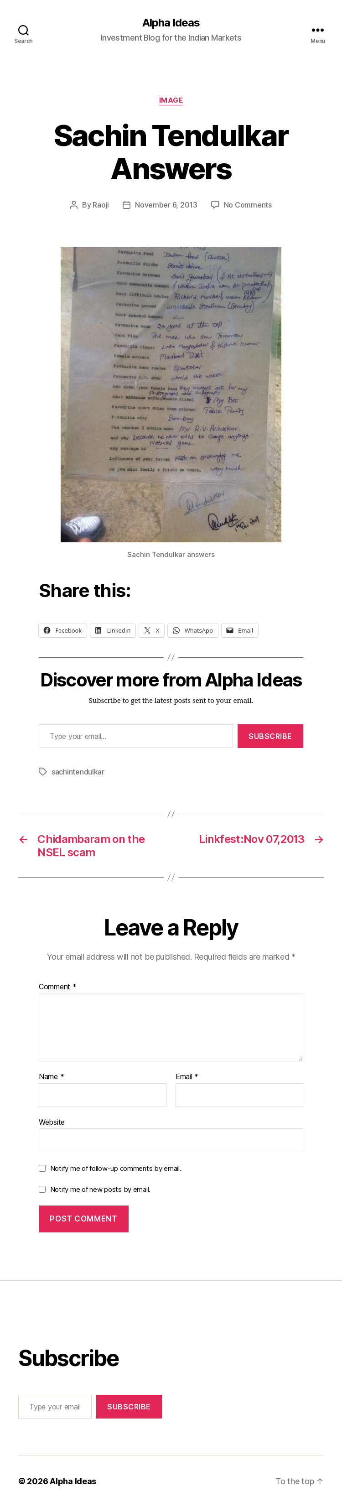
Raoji (101, 204)
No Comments (248, 204)
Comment (58, 987)
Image (171, 100)
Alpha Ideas (171, 22)
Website (52, 1122)
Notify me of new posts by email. (100, 1189)
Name (51, 1077)
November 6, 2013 (166, 204)
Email (187, 1077)
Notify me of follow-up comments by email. (115, 1168)
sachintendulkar (78, 771)
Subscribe (270, 736)
